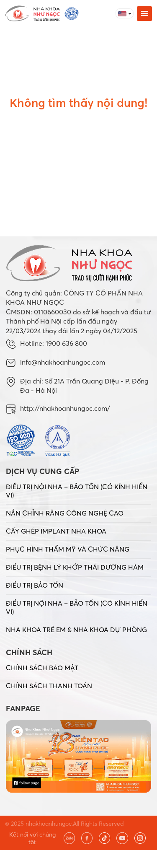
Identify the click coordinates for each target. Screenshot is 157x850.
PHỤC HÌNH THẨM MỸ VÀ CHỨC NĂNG (67, 549)
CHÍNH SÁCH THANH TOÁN (49, 686)
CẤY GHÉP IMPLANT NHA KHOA (56, 531)
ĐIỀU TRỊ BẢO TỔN (34, 585)
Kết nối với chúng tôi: (32, 838)
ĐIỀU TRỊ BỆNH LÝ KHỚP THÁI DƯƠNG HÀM (75, 567)
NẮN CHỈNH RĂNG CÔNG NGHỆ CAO (65, 513)
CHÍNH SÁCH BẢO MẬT (42, 667)
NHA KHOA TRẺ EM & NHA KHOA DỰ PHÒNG (76, 629)
